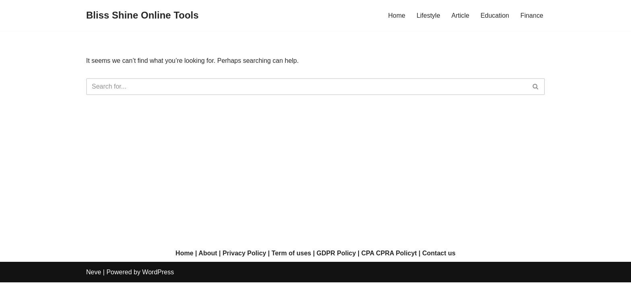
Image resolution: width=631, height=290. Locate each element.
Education (494, 15)
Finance (531, 15)
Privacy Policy (244, 260)
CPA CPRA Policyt (389, 260)
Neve (93, 279)
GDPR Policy (336, 260)
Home (396, 15)
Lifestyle (428, 15)
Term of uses (291, 260)
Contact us (439, 260)
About (207, 260)
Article (460, 15)
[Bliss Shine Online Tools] (142, 15)
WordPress (158, 279)
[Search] (306, 86)
